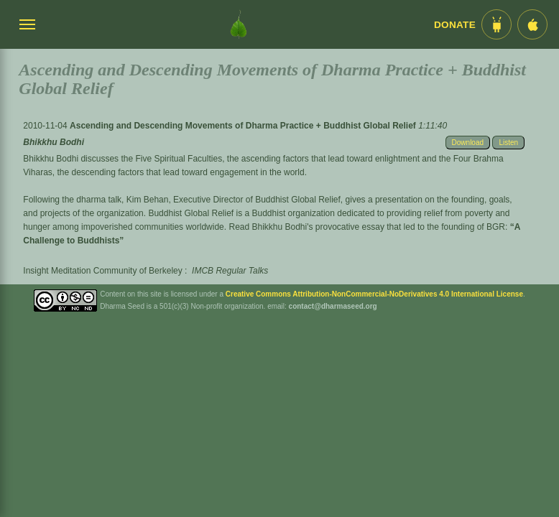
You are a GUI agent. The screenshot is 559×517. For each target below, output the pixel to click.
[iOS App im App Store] (532, 24)
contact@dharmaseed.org (333, 306)
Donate (455, 24)
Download (468, 142)
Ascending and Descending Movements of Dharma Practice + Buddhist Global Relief (244, 126)
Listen (508, 142)
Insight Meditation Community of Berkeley (102, 271)
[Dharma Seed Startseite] (238, 24)
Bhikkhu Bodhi (53, 142)
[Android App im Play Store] (496, 24)
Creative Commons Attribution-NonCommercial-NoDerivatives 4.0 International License (374, 294)
